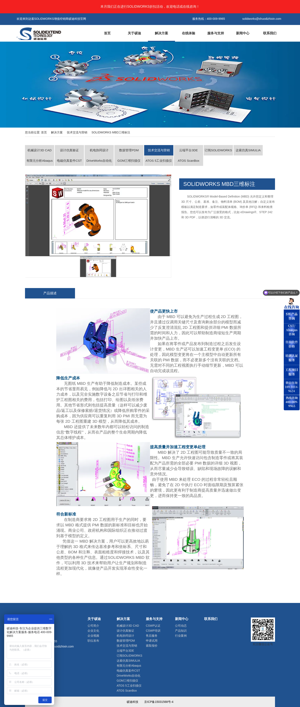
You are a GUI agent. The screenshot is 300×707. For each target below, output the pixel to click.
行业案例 (181, 635)
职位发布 (93, 640)
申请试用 (152, 640)
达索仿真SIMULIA (248, 150)
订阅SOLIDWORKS (218, 150)
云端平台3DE (188, 150)
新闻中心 (242, 33)
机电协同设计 (99, 150)
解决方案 (161, 33)
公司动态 (181, 625)
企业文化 (93, 630)
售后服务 (152, 635)
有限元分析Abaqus (39, 160)
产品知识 (181, 630)
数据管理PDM (129, 150)
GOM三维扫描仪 (129, 160)
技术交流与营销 (77, 132)
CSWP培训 (153, 630)
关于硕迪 (134, 33)
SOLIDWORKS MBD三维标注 (110, 132)
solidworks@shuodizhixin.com (54, 646)
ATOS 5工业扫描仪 (159, 160)
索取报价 (152, 645)
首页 (107, 33)
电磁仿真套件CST (69, 160)
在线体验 (188, 33)
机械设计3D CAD (39, 150)
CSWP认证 (153, 625)
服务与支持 (215, 33)
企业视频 (93, 635)
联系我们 (269, 33)
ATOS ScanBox (188, 160)
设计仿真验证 (69, 150)
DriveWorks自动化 (99, 160)
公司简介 (93, 625)
